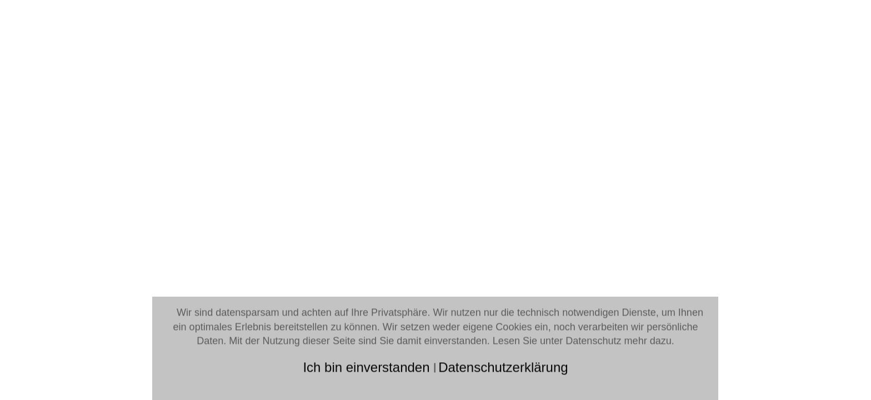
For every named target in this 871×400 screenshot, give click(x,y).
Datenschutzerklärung (503, 366)
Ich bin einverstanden (368, 366)
